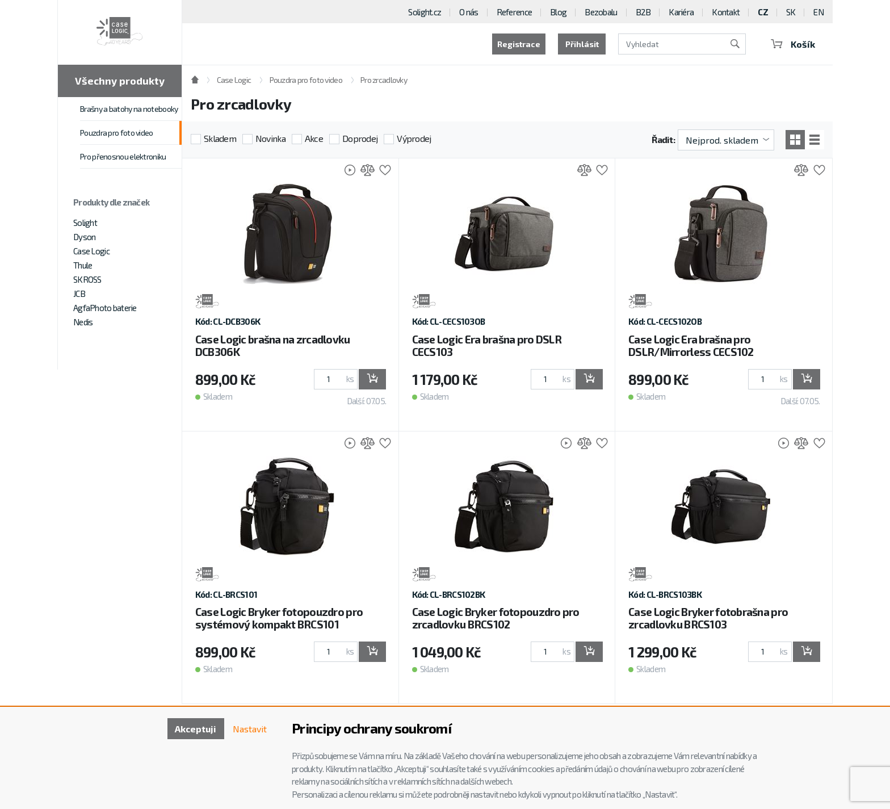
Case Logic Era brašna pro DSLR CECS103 (486, 345)
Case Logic (91, 251)
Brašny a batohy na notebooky (129, 109)
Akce (314, 138)
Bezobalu (601, 12)
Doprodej (359, 138)
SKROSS (87, 279)
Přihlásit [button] (582, 44)
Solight (85, 222)
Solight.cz (424, 12)
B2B (643, 12)
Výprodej (414, 138)
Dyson (84, 237)
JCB (79, 293)
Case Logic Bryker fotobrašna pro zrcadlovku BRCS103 (708, 618)
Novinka (270, 138)
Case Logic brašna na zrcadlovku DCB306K (272, 345)
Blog (558, 12)
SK (791, 12)
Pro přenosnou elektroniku (123, 156)
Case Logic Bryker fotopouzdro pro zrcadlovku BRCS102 (496, 618)
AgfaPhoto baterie (105, 308)
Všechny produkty (120, 80)
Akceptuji (195, 728)
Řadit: (663, 139)
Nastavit (250, 728)
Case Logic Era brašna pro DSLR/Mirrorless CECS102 (690, 345)
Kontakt (726, 12)
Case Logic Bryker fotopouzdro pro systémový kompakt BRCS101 (279, 618)
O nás (468, 12)
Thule (82, 265)
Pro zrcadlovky (383, 80)
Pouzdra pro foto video (116, 132)
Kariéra (681, 12)
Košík (793, 44)
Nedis (83, 322)
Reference (514, 12)
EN (818, 12)
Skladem (220, 138)
